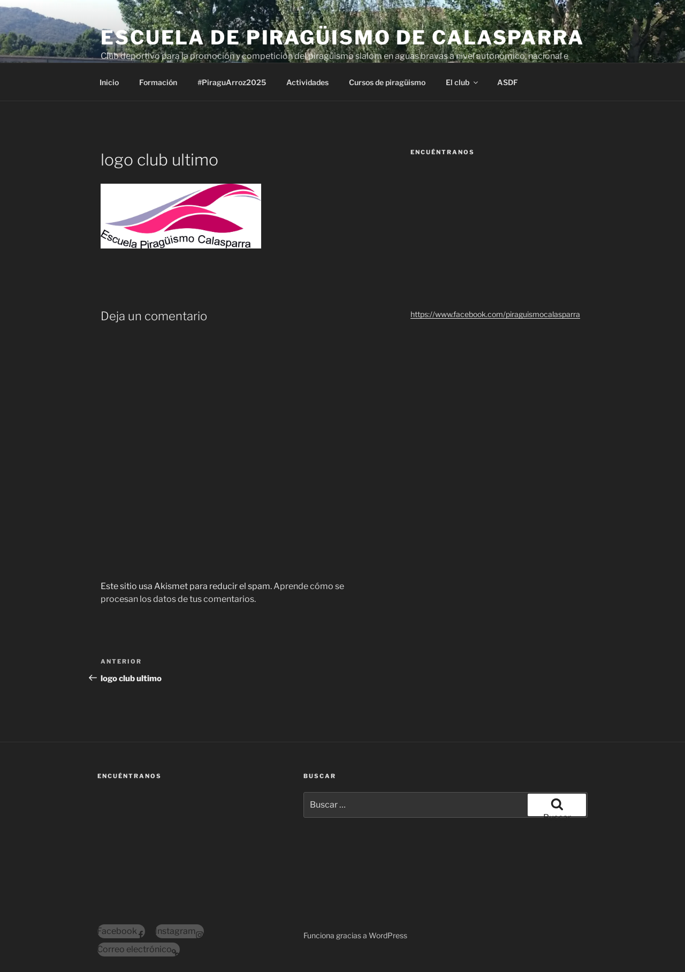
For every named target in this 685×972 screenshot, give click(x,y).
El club (463, 82)
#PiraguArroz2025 (231, 82)
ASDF (507, 82)
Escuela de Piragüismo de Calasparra (342, 37)
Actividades (307, 82)
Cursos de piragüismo (387, 82)
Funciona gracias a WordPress (355, 935)
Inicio (109, 82)
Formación (158, 82)
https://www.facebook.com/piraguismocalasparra (495, 314)
